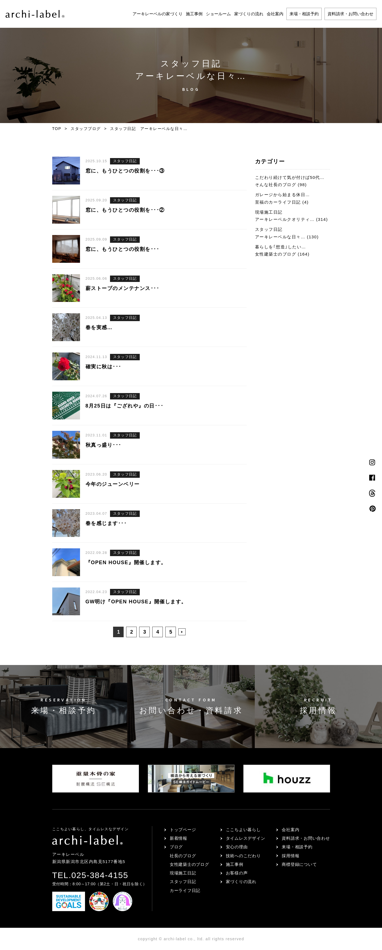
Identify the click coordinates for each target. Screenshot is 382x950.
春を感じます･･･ (106, 523)
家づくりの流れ (248, 13)
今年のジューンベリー (113, 484)
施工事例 (194, 13)
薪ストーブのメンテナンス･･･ (122, 288)
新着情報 (178, 838)
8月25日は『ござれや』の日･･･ (125, 406)
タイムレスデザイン (245, 838)
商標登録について (299, 864)
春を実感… (99, 327)
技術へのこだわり (243, 855)
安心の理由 (237, 846)
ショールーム (218, 13)
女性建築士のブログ (189, 864)
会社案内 (275, 13)
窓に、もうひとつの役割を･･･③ (125, 171)
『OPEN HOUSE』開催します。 (126, 562)
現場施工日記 (183, 873)
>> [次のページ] (181, 631)
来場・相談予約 (304, 13)
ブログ (176, 846)
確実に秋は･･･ (103, 366)
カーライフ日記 (185, 890)
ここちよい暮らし (243, 829)
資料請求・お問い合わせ (350, 13)
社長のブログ (183, 855)
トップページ (183, 829)
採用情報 (290, 855)
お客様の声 (237, 873)
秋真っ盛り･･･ (103, 445)
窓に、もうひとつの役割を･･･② (125, 210)
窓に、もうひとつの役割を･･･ (122, 249)
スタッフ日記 (125, 161)
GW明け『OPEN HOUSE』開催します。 (136, 601)
